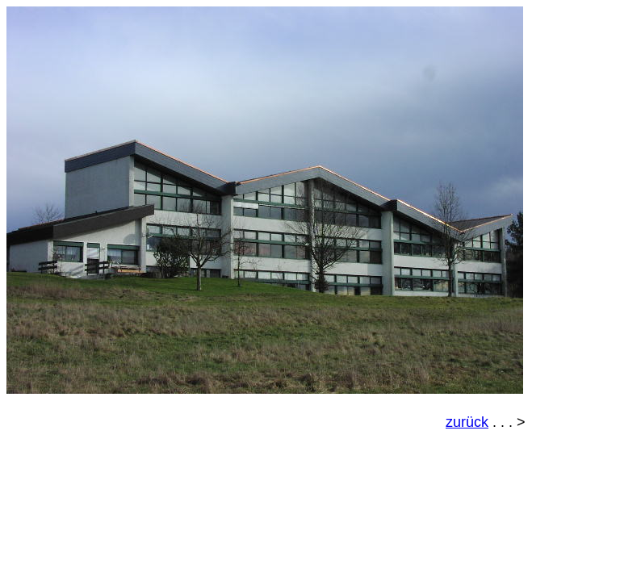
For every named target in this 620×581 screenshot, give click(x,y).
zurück (467, 422)
